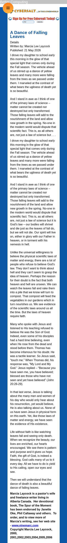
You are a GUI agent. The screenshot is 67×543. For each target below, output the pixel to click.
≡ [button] (8, 8)
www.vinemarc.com (25, 525)
